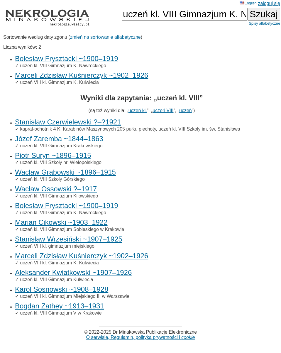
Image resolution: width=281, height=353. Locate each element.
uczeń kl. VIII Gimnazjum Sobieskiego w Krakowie (72, 229)
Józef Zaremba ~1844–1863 (59, 139)
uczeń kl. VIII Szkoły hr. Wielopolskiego (60, 162)
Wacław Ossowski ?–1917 (56, 189)
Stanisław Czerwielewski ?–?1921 (68, 122)
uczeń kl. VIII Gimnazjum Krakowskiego (61, 145)
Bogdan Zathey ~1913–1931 (59, 306)
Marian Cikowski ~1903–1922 (61, 222)
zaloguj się (269, 3)
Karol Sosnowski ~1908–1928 (61, 289)
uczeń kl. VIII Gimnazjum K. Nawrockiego (63, 65)
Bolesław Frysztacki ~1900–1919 (66, 59)
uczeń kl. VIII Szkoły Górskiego (52, 179)
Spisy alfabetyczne (264, 23)
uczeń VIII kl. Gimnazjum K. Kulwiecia (59, 82)
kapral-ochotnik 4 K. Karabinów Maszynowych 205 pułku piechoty (88, 128)
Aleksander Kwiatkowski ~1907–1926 (73, 272)
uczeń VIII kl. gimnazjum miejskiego (57, 246)
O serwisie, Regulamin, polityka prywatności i (140, 337)
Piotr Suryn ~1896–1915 (53, 155)
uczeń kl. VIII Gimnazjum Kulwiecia (56, 279)
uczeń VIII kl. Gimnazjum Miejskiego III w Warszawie (74, 296)
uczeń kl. (137, 110)
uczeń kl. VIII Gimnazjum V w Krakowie (60, 312)
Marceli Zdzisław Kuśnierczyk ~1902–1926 (81, 75)
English (248, 3)
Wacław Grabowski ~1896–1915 (65, 172)
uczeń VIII (163, 110)
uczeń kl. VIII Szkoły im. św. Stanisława (199, 128)
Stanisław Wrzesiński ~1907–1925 (68, 239)
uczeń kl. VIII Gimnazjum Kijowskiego (59, 195)
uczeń (185, 110)
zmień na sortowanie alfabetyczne (105, 37)
